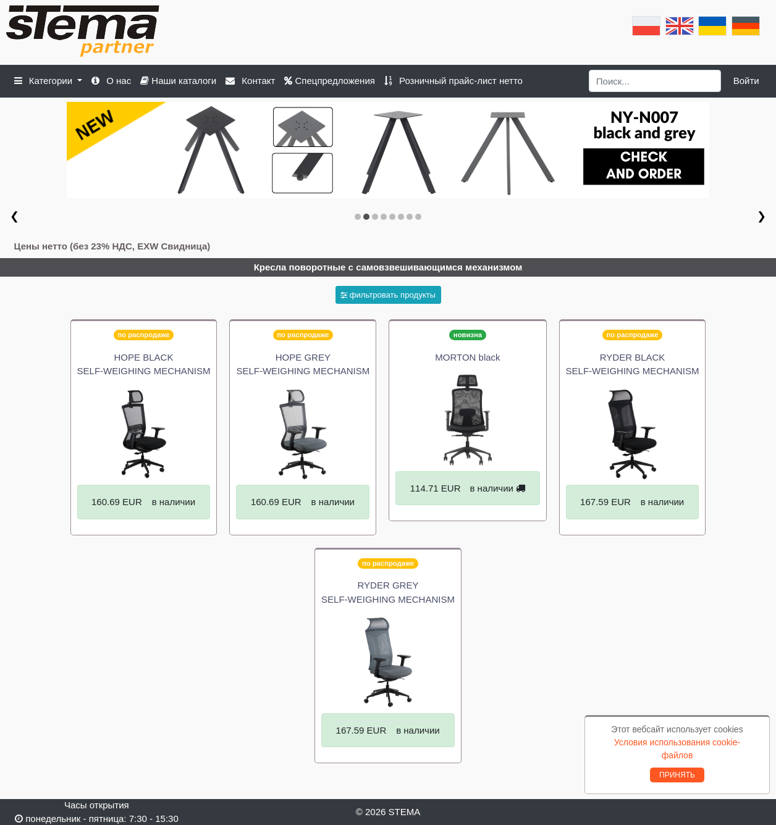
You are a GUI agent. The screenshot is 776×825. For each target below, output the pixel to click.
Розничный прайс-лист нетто (453, 80)
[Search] (655, 81)
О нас (111, 80)
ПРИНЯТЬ (677, 775)
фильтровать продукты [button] (388, 294)
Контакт (250, 80)
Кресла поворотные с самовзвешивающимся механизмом (388, 267)
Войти (746, 80)
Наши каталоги (178, 80)
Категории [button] (44, 80)
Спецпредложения (329, 80)
